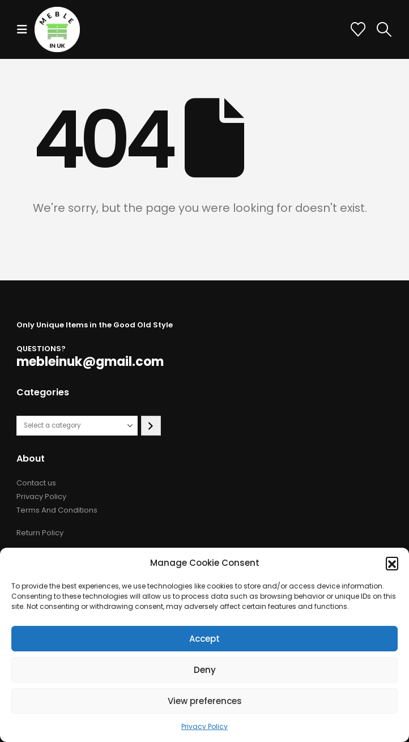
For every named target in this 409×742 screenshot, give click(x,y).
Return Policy (39, 532)
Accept (204, 639)
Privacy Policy (204, 726)
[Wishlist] (358, 29)
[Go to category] (151, 426)
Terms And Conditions (56, 510)
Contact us (36, 482)
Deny (205, 670)
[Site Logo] (57, 29)
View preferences (205, 701)
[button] (392, 563)
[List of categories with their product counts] (77, 426)
